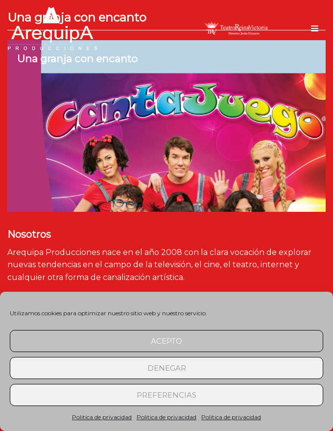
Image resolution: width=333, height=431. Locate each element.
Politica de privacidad (102, 417)
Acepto (166, 341)
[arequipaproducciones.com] (52, 28)
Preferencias (166, 395)
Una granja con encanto (77, 58)
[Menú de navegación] (315, 28)
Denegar (166, 368)
